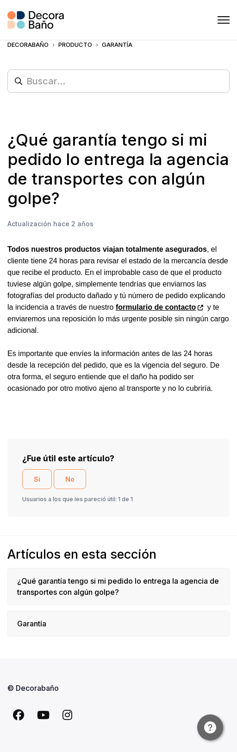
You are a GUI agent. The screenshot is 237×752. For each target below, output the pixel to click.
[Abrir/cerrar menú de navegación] (223, 20)
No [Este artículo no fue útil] (70, 479)
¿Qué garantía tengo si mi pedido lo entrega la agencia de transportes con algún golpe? (118, 586)
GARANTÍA (117, 44)
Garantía (31, 623)
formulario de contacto (156, 307)
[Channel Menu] (210, 727)
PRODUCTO (75, 44)
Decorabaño (28, 44)
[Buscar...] (118, 81)
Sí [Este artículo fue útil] (37, 479)
